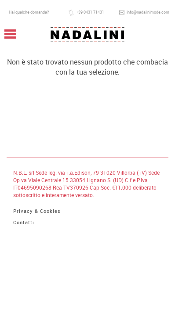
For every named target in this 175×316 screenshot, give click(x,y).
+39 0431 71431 (86, 13)
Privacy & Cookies (37, 211)
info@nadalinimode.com (144, 12)
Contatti (23, 222)
